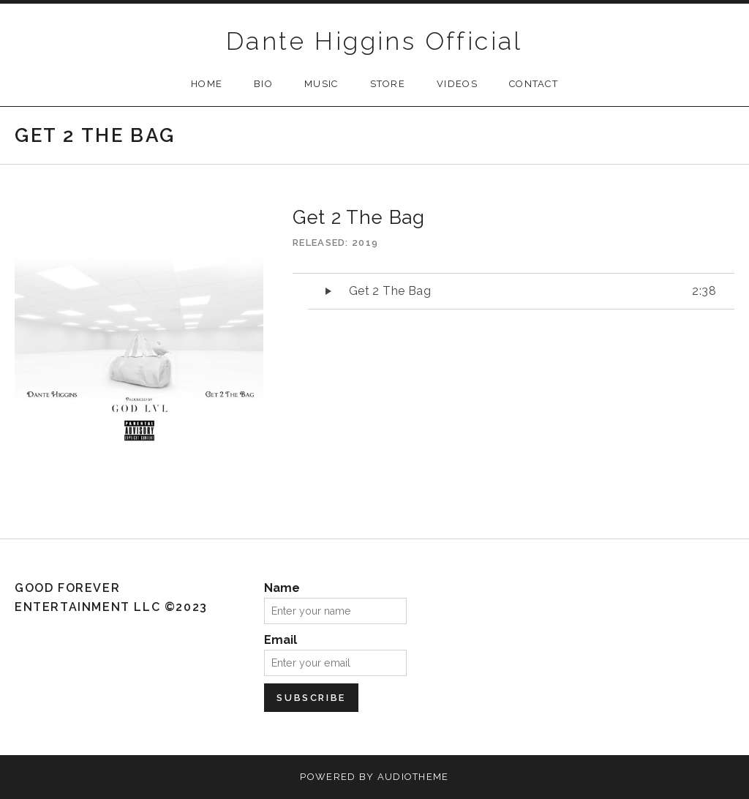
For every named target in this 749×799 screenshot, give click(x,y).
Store (388, 83)
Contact (533, 83)
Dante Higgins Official (374, 41)
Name (282, 588)
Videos (457, 83)
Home (206, 83)
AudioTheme (413, 776)
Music (321, 83)
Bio (263, 83)
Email (280, 640)
